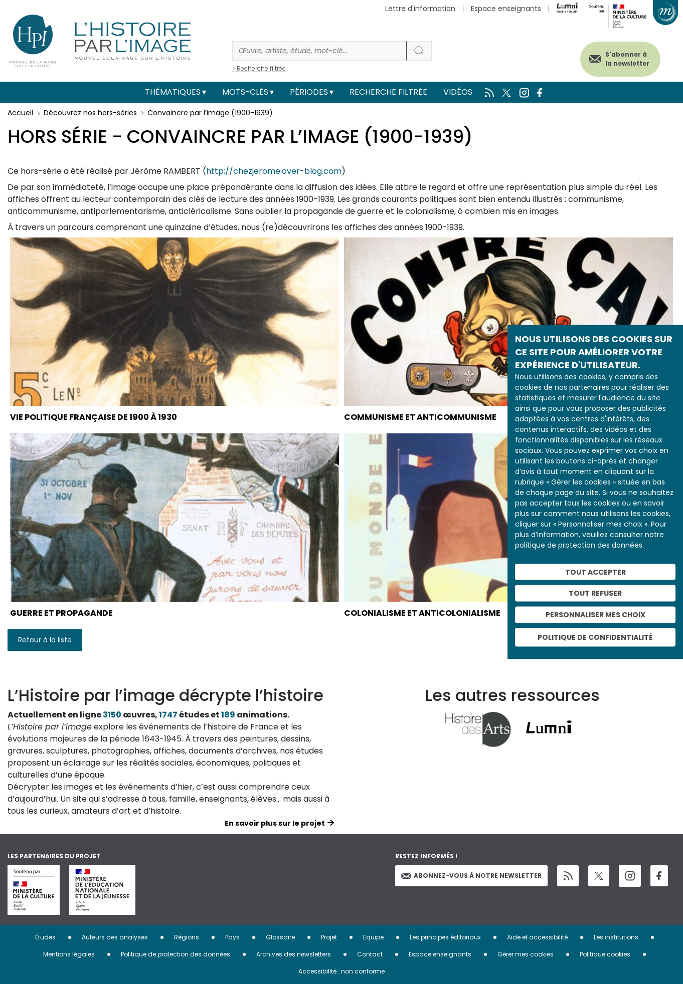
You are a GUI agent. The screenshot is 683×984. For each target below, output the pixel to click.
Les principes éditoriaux (445, 937)
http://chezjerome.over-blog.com (274, 171)
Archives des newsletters (293, 954)
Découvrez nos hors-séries (90, 113)
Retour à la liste (45, 640)
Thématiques (173, 92)
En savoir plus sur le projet (275, 823)
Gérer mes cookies (525, 954)
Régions (186, 937)
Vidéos (457, 92)
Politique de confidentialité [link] (595, 637)
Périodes (309, 92)
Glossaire (280, 937)
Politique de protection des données (175, 954)
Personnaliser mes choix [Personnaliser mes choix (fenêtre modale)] (595, 615)
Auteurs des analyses (115, 937)
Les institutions (616, 937)
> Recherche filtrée (259, 68)
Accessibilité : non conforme (341, 971)
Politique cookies (605, 954)
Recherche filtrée (388, 92)
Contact (370, 954)
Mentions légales (69, 954)
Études (45, 937)
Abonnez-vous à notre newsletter (471, 875)
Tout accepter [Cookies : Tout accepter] (595, 572)
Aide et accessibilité (537, 937)
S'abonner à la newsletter (627, 59)
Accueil (20, 113)
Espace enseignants (506, 8)
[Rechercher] (319, 51)
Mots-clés (245, 92)
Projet (329, 937)
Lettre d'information (420, 8)
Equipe (373, 937)
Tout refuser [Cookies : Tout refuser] (595, 593)
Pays (232, 937)
